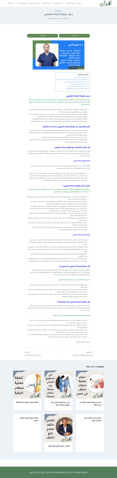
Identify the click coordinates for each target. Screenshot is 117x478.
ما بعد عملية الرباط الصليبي (40, 353)
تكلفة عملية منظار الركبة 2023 (27, 403)
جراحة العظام (58, 11)
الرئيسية (78, 3)
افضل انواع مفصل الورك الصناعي (76, 353)
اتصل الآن (74, 36)
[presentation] (90, 385)
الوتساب (43, 36)
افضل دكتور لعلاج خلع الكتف (59, 446)
